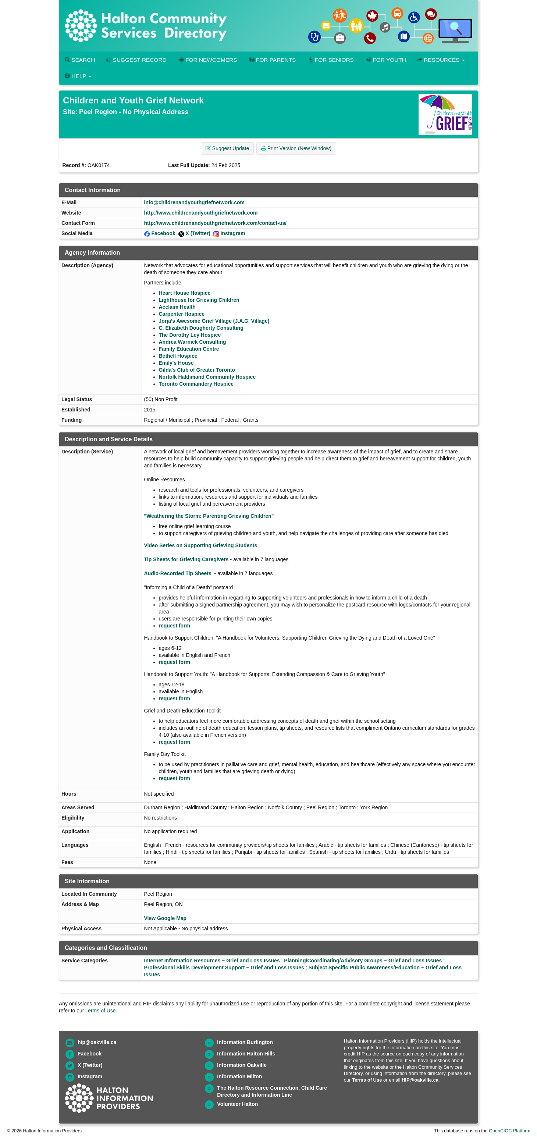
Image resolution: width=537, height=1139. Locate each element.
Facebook (163, 233)
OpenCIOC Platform (509, 1130)
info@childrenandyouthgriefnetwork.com (194, 202)
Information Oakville (242, 1065)
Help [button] (78, 76)
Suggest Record (136, 60)
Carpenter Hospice (182, 314)
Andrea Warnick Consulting (192, 342)
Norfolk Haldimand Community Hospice (207, 377)
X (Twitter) (197, 233)
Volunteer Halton (237, 1104)
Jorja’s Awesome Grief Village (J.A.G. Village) (214, 321)
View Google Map (165, 918)
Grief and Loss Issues (253, 960)
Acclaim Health (177, 307)
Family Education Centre (189, 349)
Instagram (233, 233)
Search (80, 60)
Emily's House (176, 363)
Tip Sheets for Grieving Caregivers (186, 559)
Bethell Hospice (178, 356)
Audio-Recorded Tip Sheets (177, 573)
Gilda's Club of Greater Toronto (197, 370)
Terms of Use (100, 1011)
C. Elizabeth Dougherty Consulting (201, 328)
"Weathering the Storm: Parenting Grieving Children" (209, 516)
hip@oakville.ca (97, 1042)
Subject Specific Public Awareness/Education (364, 967)
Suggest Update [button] (227, 148)
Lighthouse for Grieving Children (199, 300)
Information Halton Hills (246, 1054)
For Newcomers (207, 60)
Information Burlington (245, 1042)
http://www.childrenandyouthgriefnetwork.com (201, 213)
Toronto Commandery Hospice (196, 384)
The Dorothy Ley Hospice (190, 335)
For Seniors (330, 60)
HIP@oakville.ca (420, 1080)
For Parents (272, 60)
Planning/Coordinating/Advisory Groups (333, 960)
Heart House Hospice (185, 293)
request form (175, 626)
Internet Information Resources (182, 960)
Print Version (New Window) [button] (296, 148)
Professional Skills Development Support (194, 967)
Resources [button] (441, 60)
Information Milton (239, 1076)
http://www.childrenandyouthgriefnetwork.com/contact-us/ (215, 223)
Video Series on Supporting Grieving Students (200, 545)
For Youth (385, 60)
